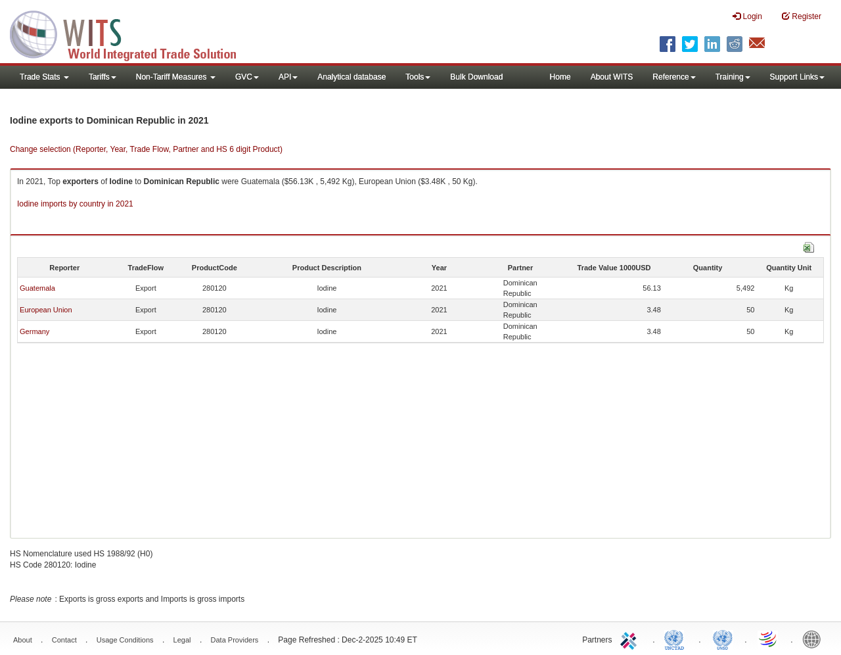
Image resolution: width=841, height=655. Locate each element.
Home (560, 77)
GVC (247, 77)
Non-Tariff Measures (176, 77)
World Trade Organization (769, 638)
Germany (34, 331)
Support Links (797, 77)
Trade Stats (44, 77)
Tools (417, 77)
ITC (631, 638)
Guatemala (37, 288)
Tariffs (102, 77)
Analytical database (351, 77)
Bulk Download (476, 77)
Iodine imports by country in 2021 (75, 203)
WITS (131, 33)
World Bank (815, 638)
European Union (46, 310)
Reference (673, 77)
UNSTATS (723, 638)
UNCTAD (677, 638)
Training (733, 77)
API (288, 77)
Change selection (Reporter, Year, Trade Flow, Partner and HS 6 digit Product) (146, 149)
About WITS (612, 77)
